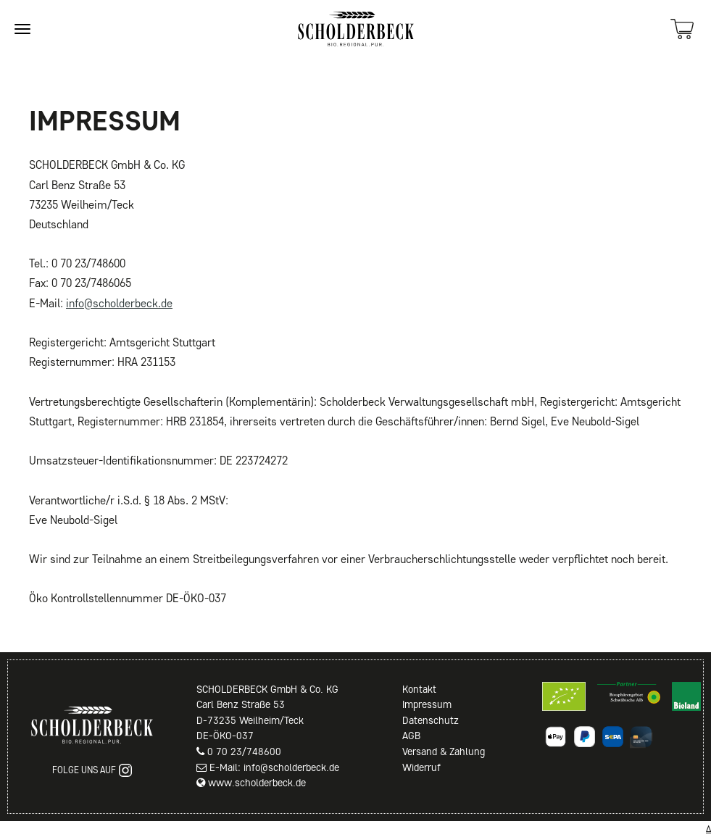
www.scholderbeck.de (257, 782)
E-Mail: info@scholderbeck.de (274, 767)
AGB (411, 735)
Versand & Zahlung (443, 751)
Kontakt (419, 689)
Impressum (427, 704)
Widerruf (421, 767)
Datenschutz (430, 720)
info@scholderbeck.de (119, 303)
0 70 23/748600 (244, 751)
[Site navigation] (22, 28)
